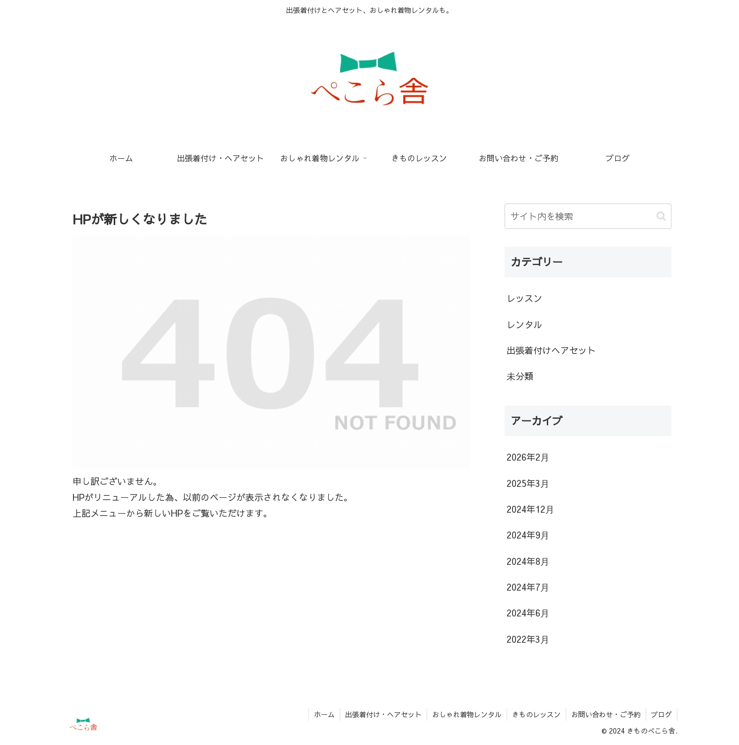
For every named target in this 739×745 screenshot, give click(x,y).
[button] (661, 216)
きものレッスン (536, 714)
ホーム (324, 714)
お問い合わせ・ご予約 (606, 714)
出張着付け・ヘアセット (383, 714)
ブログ (661, 714)
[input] (588, 216)
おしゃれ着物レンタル (467, 714)
